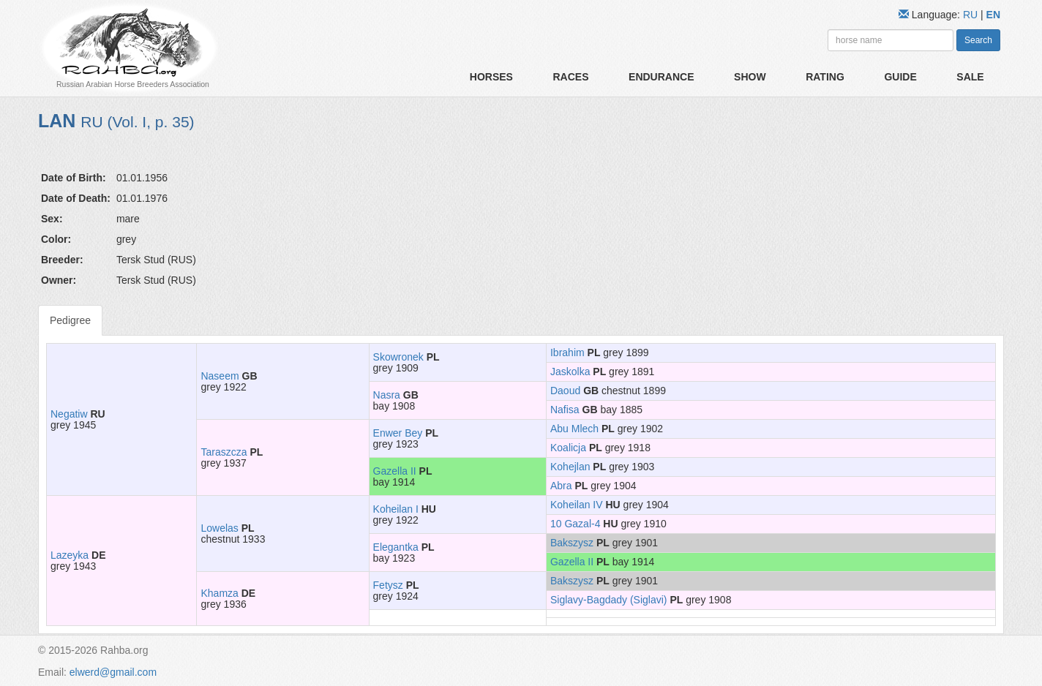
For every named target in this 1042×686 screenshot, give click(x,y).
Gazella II (394, 471)
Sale (969, 77)
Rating (825, 77)
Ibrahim (567, 352)
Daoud (565, 390)
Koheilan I (396, 509)
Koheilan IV (576, 504)
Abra (561, 485)
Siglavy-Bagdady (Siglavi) (608, 600)
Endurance (661, 77)
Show (750, 77)
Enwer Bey (398, 433)
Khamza (219, 593)
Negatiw (69, 414)
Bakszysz (571, 543)
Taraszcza (223, 452)
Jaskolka (570, 371)
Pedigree (70, 320)
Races (570, 77)
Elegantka (396, 547)
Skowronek (398, 357)
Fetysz (388, 585)
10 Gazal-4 (575, 523)
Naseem (219, 376)
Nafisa (565, 409)
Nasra (386, 395)
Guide (900, 77)
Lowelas (219, 528)
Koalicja (568, 447)
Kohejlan (570, 466)
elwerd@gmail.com (113, 672)
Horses (491, 77)
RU (972, 14)
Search (978, 40)
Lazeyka (69, 555)
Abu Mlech (574, 428)
